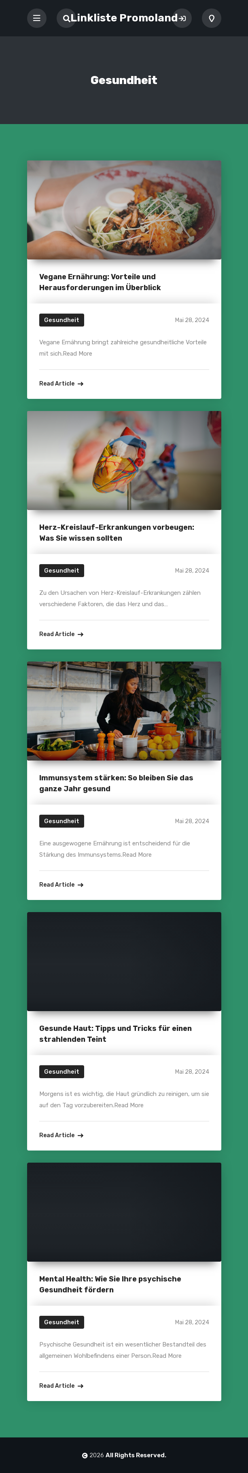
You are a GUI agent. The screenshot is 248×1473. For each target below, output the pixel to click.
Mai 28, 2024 (192, 320)
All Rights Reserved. (136, 1455)
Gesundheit (61, 320)
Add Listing (211, 18)
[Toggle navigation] (37, 18)
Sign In (182, 18)
